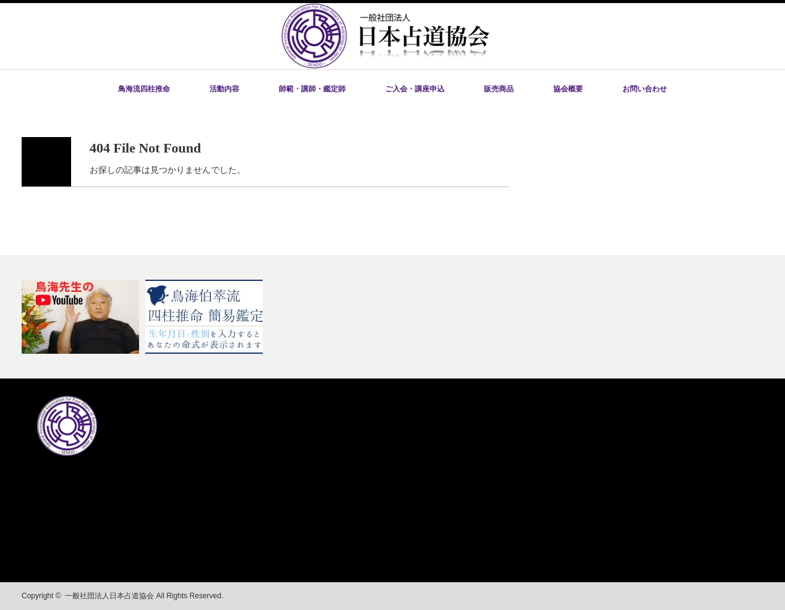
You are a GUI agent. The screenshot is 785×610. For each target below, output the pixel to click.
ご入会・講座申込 (414, 89)
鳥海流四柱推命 (144, 89)
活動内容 (224, 89)
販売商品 (499, 89)
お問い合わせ (644, 89)
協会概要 (568, 89)
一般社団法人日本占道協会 (109, 595)
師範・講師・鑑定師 (312, 89)
